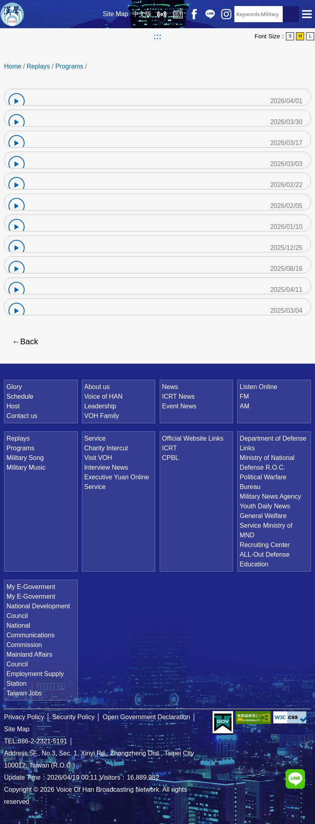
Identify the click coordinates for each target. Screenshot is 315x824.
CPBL (170, 457)
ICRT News (178, 396)
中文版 (142, 13)
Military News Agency (270, 496)
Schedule (19, 396)
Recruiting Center (265, 544)
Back (29, 341)
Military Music (26, 467)
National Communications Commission (30, 635)
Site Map (115, 13)
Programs (69, 66)
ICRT (169, 448)
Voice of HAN (103, 396)
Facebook (194, 14)
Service (95, 438)
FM (244, 396)
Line (210, 14)
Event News (179, 406)
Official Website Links (192, 438)
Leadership (100, 406)
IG (226, 14)
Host (13, 406)
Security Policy (73, 717)
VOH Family (101, 415)
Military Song (25, 457)
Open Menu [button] (307, 14)
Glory (14, 386)
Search (291, 14)
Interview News (106, 467)
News (170, 386)
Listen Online (162, 14)
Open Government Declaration (146, 717)
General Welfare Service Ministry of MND (266, 525)
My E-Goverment (30, 586)
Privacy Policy (24, 717)
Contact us (21, 415)
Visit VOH (98, 457)
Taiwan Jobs (24, 693)
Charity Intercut (106, 448)
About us (97, 386)
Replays (178, 14)
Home (12, 66)
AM (244, 406)
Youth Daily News (265, 506)
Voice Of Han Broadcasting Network (12, 14)
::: (158, 36)
